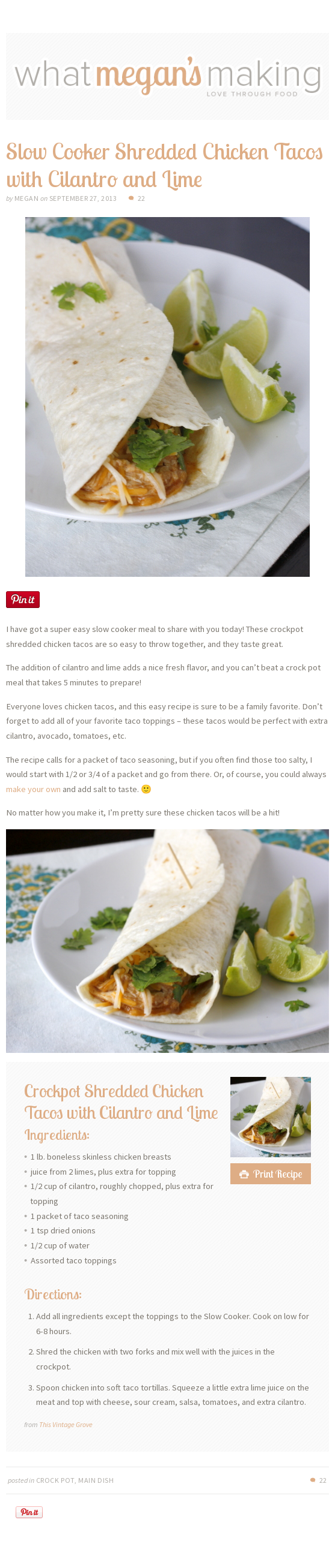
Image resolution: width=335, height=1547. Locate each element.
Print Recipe (278, 1174)
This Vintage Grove (66, 1424)
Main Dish (96, 1480)
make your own (33, 789)
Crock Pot (55, 1480)
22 (142, 198)
